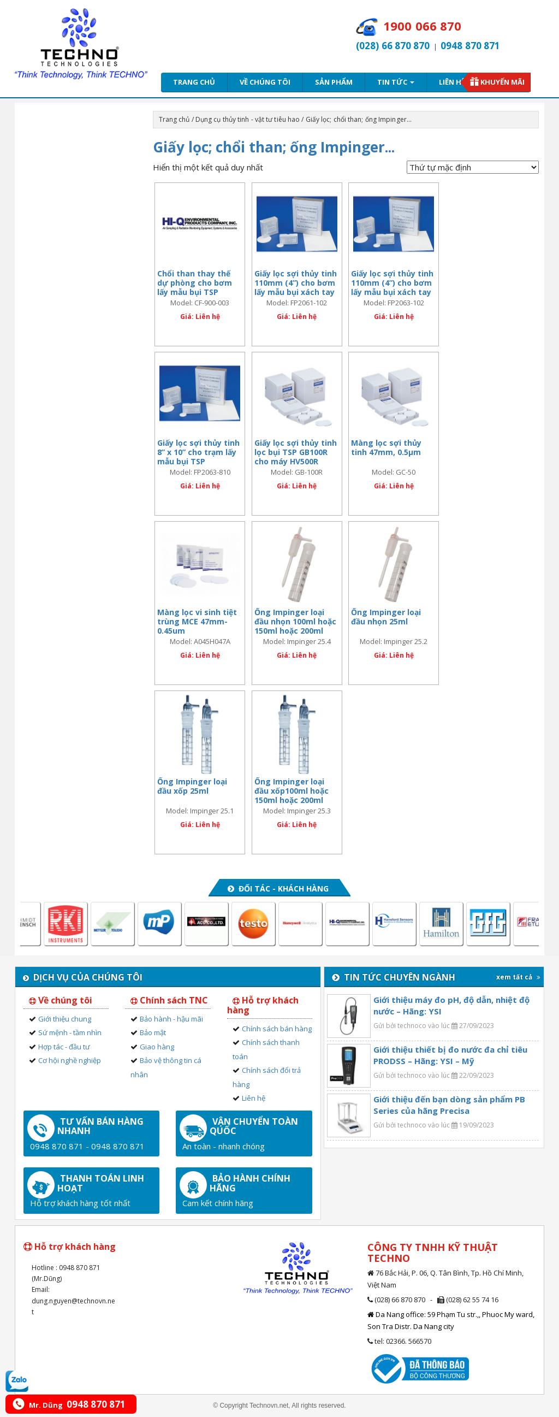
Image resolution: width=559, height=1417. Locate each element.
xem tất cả (518, 977)
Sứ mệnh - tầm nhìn (70, 1032)
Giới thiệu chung (64, 1019)
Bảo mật (153, 1032)
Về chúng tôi (265, 82)
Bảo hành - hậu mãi (171, 1019)
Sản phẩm (334, 82)
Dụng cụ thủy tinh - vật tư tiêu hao (247, 119)
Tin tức (395, 82)
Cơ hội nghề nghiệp (69, 1060)
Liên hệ (452, 82)
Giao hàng (157, 1047)
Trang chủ (194, 82)
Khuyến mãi (502, 82)
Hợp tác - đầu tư (64, 1047)
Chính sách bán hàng (277, 1029)
